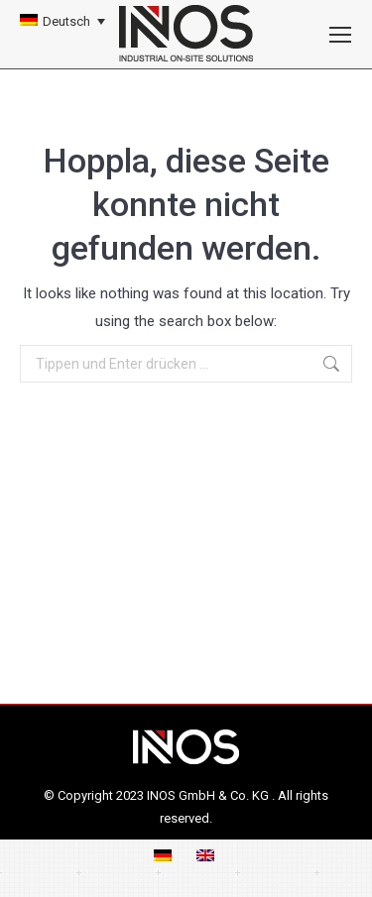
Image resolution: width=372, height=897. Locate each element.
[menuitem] (62, 21)
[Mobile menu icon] (340, 35)
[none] (62, 21)
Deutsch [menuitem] (66, 21)
